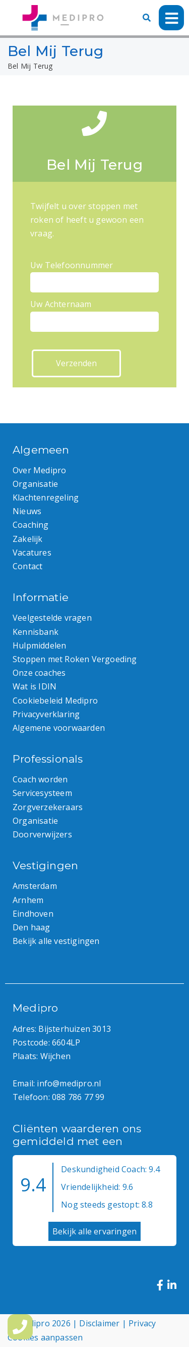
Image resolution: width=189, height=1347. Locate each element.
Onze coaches (39, 672)
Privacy (142, 1323)
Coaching (31, 524)
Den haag (31, 927)
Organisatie (35, 483)
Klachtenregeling (46, 497)
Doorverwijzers (42, 834)
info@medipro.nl (69, 1083)
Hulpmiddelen (39, 645)
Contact (27, 566)
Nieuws (27, 511)
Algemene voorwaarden (59, 727)
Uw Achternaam (94, 312)
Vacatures (32, 552)
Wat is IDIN (34, 686)
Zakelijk (28, 538)
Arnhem (28, 900)
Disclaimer (99, 1323)
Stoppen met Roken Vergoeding (75, 659)
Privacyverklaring (46, 714)
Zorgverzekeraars (48, 807)
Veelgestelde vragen (52, 617)
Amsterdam (35, 885)
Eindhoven (33, 913)
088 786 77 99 (78, 1097)
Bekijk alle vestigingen (56, 940)
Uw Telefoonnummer (94, 274)
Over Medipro (39, 470)
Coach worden (40, 779)
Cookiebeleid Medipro (55, 700)
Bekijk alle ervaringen (94, 1231)
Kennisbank (35, 631)
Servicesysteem (42, 793)
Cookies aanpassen (45, 1337)
